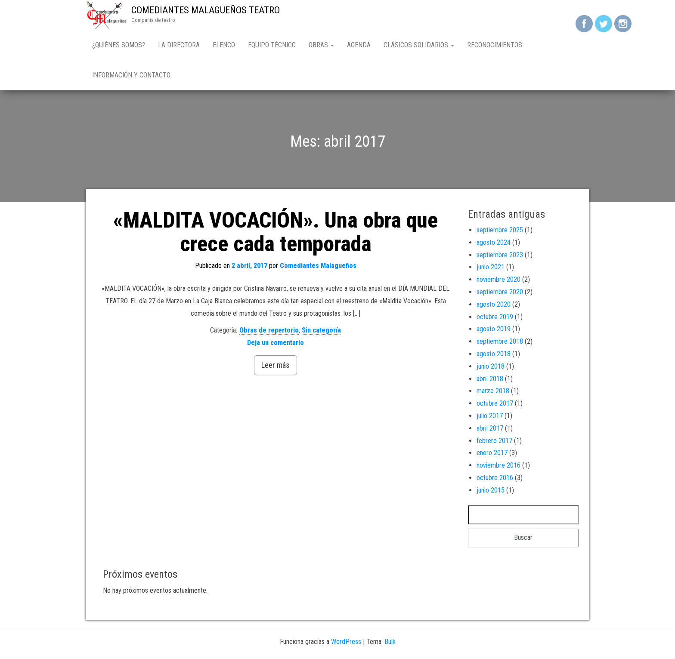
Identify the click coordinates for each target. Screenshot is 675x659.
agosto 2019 (494, 329)
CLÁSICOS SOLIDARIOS (419, 45)
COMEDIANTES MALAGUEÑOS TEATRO (205, 10)
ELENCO (224, 45)
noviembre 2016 (498, 465)
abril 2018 (490, 379)
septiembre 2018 (500, 341)
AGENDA (359, 45)
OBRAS (321, 45)
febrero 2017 (494, 441)
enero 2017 (492, 453)
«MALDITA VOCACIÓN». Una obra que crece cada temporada (275, 232)
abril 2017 (490, 428)
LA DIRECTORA (179, 45)
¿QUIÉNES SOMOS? (118, 45)
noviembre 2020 (498, 279)
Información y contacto (131, 75)
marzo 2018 (493, 391)
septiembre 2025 (500, 230)
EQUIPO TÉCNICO (272, 45)
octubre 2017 (495, 403)
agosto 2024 (494, 242)
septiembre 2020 (500, 292)
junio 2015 (491, 490)
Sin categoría (321, 330)
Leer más (275, 365)
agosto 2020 (494, 304)
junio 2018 (491, 366)
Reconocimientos (494, 45)
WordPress (346, 641)
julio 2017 (490, 416)
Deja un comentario (275, 343)
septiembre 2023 (500, 255)
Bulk (390, 641)
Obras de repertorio (269, 330)
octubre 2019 (495, 317)
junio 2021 (491, 267)
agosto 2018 (494, 354)
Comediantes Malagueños (318, 266)
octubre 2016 (495, 478)
